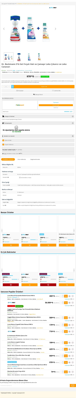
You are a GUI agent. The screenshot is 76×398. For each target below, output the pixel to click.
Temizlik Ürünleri (11, 3)
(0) (20, 70)
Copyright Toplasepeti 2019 (18, 393)
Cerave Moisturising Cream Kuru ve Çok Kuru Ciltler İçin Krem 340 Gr (27, 364)
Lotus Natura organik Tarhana (16, 342)
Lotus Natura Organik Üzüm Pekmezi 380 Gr (20, 324)
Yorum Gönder (28, 70)
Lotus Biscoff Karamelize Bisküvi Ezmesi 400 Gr (21, 295)
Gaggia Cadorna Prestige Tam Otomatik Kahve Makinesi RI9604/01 (23, 309)
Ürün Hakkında (22, 159)
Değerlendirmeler (35, 159)
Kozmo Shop (63, 281)
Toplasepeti (6, 241)
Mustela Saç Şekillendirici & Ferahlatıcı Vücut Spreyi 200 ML (24, 348)
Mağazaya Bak (56, 105)
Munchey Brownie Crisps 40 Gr (16, 371)
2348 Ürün (56, 107)
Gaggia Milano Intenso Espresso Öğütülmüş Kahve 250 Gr (24, 317)
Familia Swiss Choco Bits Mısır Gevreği (18, 355)
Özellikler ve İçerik (8, 159)
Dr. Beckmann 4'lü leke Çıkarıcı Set (17, 335)
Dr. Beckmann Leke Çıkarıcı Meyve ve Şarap (67, 234)
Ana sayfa (4, 3)
